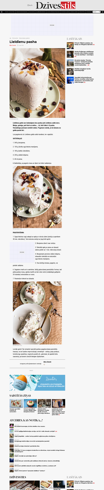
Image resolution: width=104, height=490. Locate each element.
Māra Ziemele (13, 45)
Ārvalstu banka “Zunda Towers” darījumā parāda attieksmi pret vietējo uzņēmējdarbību (84, 62)
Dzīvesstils (15, 38)
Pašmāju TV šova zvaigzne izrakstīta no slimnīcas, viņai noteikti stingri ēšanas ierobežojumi (40, 451)
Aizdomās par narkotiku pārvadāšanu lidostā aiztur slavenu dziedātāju (37, 461)
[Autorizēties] (102, 12)
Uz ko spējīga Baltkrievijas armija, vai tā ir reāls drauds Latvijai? (35, 431)
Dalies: (31, 370)
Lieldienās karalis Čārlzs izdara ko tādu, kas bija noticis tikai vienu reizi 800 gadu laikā (58, 411)
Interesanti (90, 11)
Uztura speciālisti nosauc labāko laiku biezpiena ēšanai (30, 410)
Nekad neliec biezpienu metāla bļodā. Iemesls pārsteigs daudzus (44, 411)
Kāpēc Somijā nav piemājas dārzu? (26, 456)
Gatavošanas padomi (53, 11)
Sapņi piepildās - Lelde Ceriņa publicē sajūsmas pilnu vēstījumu (35, 436)
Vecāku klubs (65, 11)
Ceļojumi (31, 11)
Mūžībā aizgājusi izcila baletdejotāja (82, 69)
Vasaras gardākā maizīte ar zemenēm (15, 410)
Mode (6, 11)
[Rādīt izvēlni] (1, 12)
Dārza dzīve (74, 11)
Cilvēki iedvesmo (40, 11)
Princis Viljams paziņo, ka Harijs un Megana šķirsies (84, 43)
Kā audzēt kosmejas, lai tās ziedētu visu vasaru (30, 426)
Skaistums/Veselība (21, 11)
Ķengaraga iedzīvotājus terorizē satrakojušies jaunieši (32, 441)
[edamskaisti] (44, 364)
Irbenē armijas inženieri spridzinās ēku (27, 446)
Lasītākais (74, 38)
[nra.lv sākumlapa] (29, 5)
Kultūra (12, 11)
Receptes (82, 11)
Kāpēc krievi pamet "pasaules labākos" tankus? (30, 471)
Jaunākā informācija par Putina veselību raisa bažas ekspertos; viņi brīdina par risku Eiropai (84, 80)
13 (56, 431)
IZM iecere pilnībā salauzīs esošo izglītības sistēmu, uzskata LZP (35, 466)
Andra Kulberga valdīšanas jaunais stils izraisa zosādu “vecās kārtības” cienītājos (84, 53)
